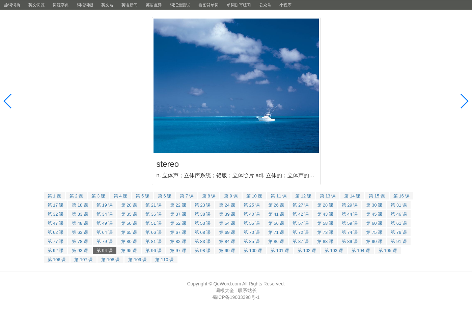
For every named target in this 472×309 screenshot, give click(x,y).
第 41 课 (276, 214)
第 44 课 (350, 214)
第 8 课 (209, 195)
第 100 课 (253, 250)
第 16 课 (401, 195)
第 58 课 (325, 223)
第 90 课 (374, 241)
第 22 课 (178, 205)
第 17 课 (56, 205)
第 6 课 (164, 195)
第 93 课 (80, 250)
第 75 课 (374, 232)
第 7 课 (186, 195)
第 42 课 (301, 214)
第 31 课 (399, 205)
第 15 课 (377, 195)
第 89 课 (350, 241)
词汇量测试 (180, 5)
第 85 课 (252, 241)
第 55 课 (252, 223)
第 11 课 (279, 195)
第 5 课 (142, 195)
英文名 (107, 5)
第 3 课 (98, 195)
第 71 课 (276, 232)
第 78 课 (80, 241)
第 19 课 (104, 205)
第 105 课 (388, 250)
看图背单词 (208, 5)
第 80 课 (129, 241)
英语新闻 (129, 5)
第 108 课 (110, 259)
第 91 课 (399, 241)
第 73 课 (325, 232)
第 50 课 (129, 223)
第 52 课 (178, 223)
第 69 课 (227, 232)
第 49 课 (104, 223)
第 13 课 (328, 195)
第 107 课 (83, 259)
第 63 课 (80, 232)
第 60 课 (374, 223)
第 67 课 (178, 232)
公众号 (265, 5)
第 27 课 (301, 205)
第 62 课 (56, 232)
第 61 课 (399, 223)
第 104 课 (361, 250)
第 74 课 (350, 232)
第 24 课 (227, 205)
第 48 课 (80, 223)
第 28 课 (325, 205)
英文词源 (36, 5)
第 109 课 (137, 259)
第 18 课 (80, 205)
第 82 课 (178, 241)
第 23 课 (203, 205)
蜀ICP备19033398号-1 (235, 297)
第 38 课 (203, 214)
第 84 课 (227, 241)
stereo (168, 163)
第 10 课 (254, 195)
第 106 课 (57, 259)
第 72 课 (301, 232)
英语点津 (154, 5)
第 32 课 (56, 214)
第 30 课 (374, 205)
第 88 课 (325, 241)
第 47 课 (56, 223)
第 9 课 (231, 195)
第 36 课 (153, 214)
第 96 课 (153, 250)
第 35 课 (129, 214)
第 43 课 (325, 214)
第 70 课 (252, 232)
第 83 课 (203, 241)
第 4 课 (120, 195)
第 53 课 (203, 223)
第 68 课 (203, 232)
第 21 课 (153, 205)
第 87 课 (301, 241)
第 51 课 (153, 223)
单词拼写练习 (239, 5)
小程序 (285, 5)
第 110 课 (164, 259)
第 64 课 (104, 232)
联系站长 (247, 290)
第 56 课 (276, 223)
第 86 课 (276, 241)
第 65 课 (129, 232)
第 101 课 (280, 250)
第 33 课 (80, 214)
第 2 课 (76, 195)
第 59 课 (350, 223)
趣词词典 (12, 5)
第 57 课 (301, 223)
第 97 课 (178, 250)
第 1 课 (54, 195)
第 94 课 (104, 250)
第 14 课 (352, 195)
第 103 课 (334, 250)
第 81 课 (153, 241)
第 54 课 (227, 223)
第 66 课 (153, 232)
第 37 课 (178, 214)
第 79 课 (104, 241)
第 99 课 (227, 250)
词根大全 (224, 290)
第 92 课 (56, 250)
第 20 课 (129, 205)
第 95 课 (129, 250)
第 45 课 (374, 214)
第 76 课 (399, 232)
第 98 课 (203, 250)
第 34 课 (104, 214)
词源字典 (61, 5)
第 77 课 (56, 241)
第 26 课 (276, 205)
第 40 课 (252, 214)
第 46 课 (399, 214)
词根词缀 (85, 5)
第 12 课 (303, 195)
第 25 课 (252, 205)
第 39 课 (227, 214)
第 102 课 (307, 250)
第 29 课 (350, 205)
